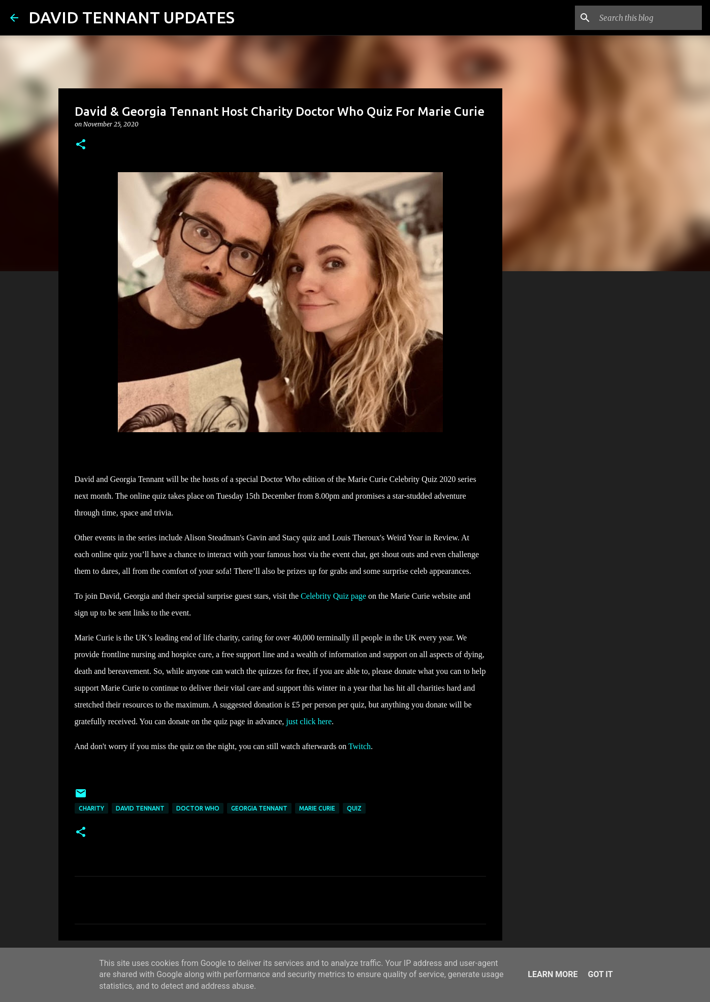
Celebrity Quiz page (333, 596)
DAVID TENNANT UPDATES (131, 17)
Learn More (552, 974)
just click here (309, 721)
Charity (91, 808)
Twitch (359, 746)
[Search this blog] (648, 18)
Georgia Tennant (259, 808)
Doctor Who (197, 808)
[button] (81, 145)
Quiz (354, 808)
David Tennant (140, 808)
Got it (600, 974)
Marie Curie (317, 808)
